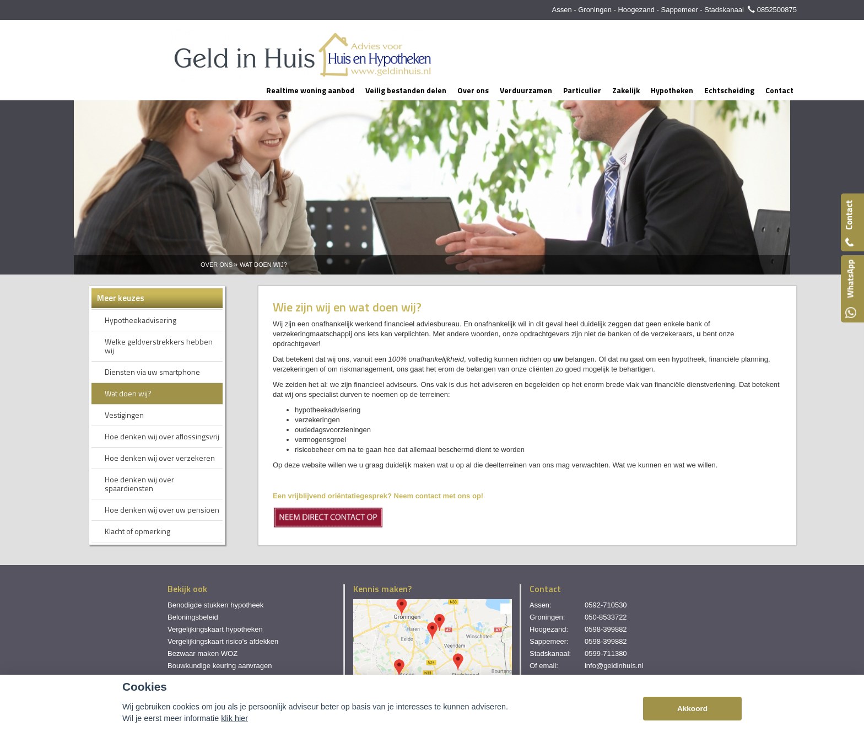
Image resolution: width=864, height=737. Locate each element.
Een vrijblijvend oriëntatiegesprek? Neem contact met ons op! (378, 496)
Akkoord (692, 708)
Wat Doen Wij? (263, 264)
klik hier (234, 718)
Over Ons (217, 264)
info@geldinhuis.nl (614, 665)
